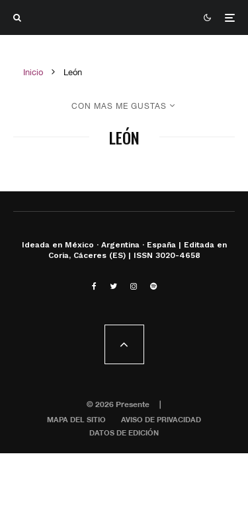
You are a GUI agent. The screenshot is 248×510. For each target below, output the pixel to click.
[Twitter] (113, 286)
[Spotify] (153, 286)
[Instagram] (134, 286)
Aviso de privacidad (161, 419)
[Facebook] (94, 286)
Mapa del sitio (76, 419)
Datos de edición (124, 432)
